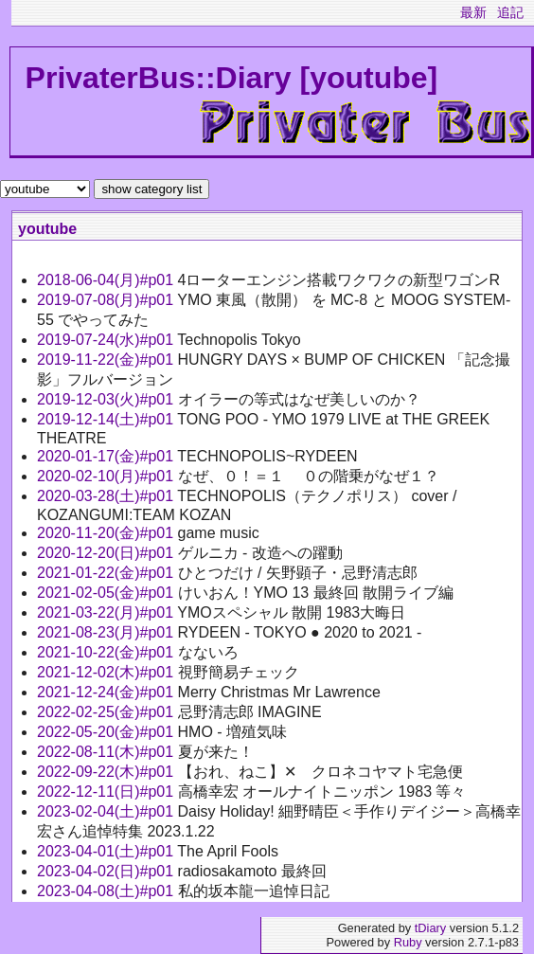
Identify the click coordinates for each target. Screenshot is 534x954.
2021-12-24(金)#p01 (107, 692)
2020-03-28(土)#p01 (107, 496)
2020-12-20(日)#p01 (107, 553)
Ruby (408, 942)
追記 (510, 12)
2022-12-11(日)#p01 (107, 791)
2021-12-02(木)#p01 (107, 672)
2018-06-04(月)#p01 (107, 280)
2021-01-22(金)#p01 (107, 573)
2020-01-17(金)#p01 (107, 456)
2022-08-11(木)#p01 (107, 752)
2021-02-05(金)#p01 (107, 593)
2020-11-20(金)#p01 (107, 533)
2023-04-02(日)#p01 (107, 871)
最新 (473, 12)
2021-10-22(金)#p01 (107, 652)
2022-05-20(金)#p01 (107, 732)
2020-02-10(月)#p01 (107, 476)
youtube (47, 229)
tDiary (430, 928)
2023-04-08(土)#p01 (107, 891)
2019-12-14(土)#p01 (107, 419)
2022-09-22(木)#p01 (107, 772)
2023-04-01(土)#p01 (107, 851)
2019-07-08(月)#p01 (107, 300)
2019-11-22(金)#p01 (107, 359)
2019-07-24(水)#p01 (107, 340)
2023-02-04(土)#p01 (107, 811)
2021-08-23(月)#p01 (107, 632)
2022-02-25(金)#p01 (107, 712)
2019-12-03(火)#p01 (107, 399)
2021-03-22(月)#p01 (107, 612)
